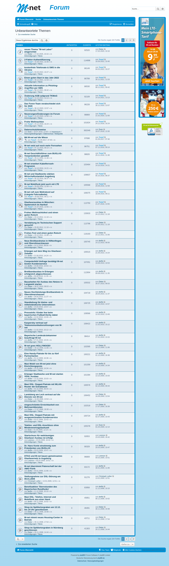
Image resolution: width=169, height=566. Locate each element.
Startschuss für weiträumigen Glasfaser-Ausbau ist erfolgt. (39, 436)
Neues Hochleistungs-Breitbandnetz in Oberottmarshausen (43, 293)
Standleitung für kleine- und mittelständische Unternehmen (39, 303)
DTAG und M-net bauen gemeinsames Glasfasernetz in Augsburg (43, 457)
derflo (30, 245)
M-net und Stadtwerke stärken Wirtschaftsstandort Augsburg (39, 175)
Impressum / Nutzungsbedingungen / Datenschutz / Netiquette (43, 133)
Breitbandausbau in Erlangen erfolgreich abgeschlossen (39, 272)
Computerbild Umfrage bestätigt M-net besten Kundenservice (43, 262)
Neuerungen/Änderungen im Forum (42, 114)
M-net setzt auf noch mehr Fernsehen (43, 145)
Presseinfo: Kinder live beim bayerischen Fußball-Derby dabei (41, 313)
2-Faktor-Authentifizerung (37, 59)
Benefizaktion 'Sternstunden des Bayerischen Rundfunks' (40, 487)
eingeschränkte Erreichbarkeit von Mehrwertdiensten (41, 406)
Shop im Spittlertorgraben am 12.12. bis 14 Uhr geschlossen (42, 508)
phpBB (82, 555)
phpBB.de (101, 558)
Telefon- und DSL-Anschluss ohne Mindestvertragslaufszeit (41, 426)
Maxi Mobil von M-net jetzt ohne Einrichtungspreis (40, 365)
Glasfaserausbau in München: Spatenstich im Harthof (39, 203)
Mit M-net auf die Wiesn (36, 137)
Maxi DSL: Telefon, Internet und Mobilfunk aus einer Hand (40, 498)
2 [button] (126, 40)
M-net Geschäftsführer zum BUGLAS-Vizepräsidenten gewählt (43, 154)
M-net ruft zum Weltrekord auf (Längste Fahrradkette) (39, 193)
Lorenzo (31, 440)
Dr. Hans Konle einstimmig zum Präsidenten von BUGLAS (40, 447)
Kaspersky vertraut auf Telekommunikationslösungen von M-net (43, 325)
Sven (30, 132)
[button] (133, 40)
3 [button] (130, 40)
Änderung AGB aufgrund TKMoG (40, 96)
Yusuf (30, 62)
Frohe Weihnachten (34, 122)
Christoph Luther (34, 481)
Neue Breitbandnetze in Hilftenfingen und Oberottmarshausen (42, 242)
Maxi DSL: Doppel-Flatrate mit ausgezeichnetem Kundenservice (41, 416)
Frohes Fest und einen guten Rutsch (42, 233)
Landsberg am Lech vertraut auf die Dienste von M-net (42, 395)
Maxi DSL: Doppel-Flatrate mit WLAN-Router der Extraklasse (43, 385)
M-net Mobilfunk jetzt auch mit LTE (41, 184)
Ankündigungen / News (33, 56)
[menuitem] (34, 24)
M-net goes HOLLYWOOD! (37, 345)
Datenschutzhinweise (35, 129)
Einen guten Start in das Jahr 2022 (41, 78)
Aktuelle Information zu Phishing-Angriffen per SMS (41, 86)
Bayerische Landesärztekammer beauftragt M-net (40, 336)
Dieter (30, 54)
